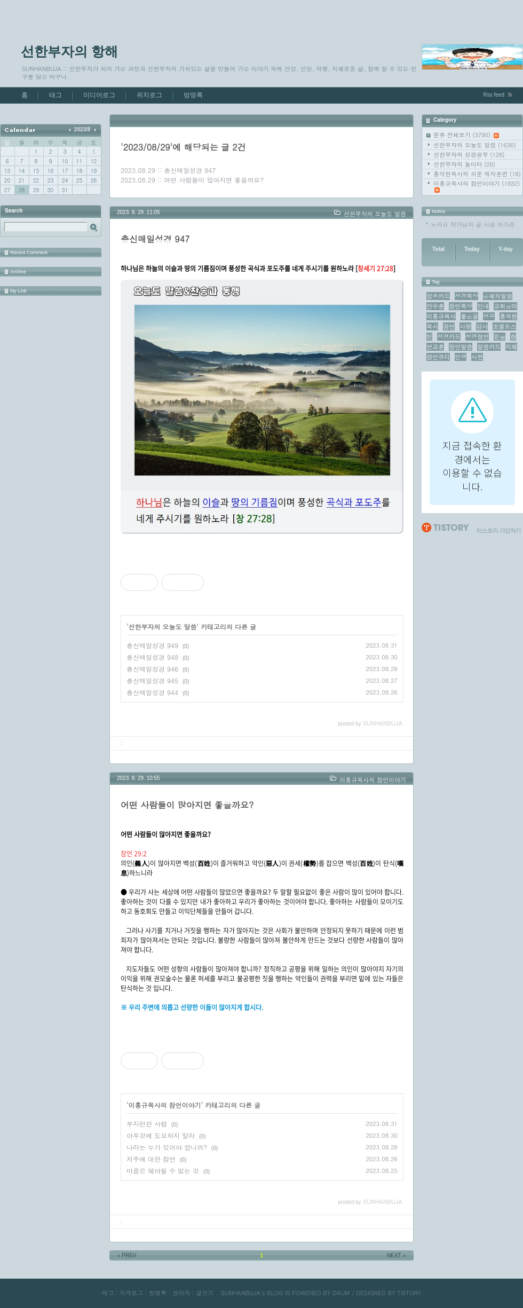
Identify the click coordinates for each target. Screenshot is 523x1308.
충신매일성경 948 (152, 656)
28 (22, 190)
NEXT (397, 1255)
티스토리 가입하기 (499, 530)
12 (94, 161)
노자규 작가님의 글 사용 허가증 (473, 224)
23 (50, 180)
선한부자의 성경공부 (469, 155)
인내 (483, 306)
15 (36, 171)
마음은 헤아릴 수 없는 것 (162, 1170)
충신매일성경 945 (152, 680)
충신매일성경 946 (152, 668)
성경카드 (449, 337)
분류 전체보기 (466, 135)
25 (79, 180)
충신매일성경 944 (152, 692)
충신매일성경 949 (152, 645)
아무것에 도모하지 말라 (160, 1135)
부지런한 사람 (146, 1123)
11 (79, 161)
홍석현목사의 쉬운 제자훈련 (477, 174)
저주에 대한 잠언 (151, 1158)
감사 (482, 326)
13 (7, 171)
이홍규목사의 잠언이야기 (476, 186)
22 (36, 180)
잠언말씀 (460, 347)
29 (36, 190)
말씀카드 (489, 347)
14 (22, 171)
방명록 (193, 95)
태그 (55, 95)
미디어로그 (99, 95)
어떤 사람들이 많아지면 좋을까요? (214, 179)
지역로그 (131, 1293)
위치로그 (149, 95)
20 (7, 180)
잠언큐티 (438, 357)
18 (79, 171)
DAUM (341, 1293)
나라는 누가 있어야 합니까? (166, 1147)
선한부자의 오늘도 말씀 (474, 145)
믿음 (499, 337)
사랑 (465, 326)
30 (50, 190)
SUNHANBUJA (240, 1293)
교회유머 (505, 306)
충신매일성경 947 (190, 170)
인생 (460, 357)
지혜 (511, 347)
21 (22, 180)
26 (94, 180)
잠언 (449, 326)
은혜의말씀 (497, 296)
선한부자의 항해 (69, 51)
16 (50, 171)
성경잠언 (477, 337)
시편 (477, 357)
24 (65, 180)
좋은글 (469, 316)
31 (65, 190)
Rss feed (494, 95)
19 (94, 171)
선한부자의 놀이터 (464, 164)
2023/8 (82, 129)
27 (7, 190)
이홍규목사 (441, 316)
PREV (126, 1255)
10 (65, 161)
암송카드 (438, 296)
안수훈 (435, 306)
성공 (489, 316)
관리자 (181, 1293)
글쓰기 (204, 1293)
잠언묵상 (460, 306)
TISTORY (409, 1293)
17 (65, 171)
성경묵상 (466, 296)
